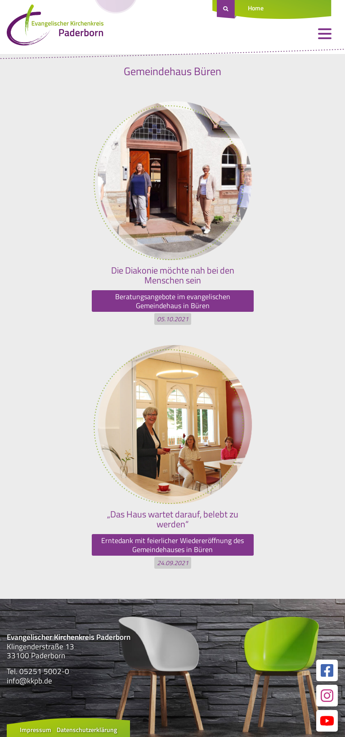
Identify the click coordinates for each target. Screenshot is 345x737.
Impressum (35, 729)
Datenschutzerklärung (87, 729)
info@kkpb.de (29, 681)
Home (256, 8)
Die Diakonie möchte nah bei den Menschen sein (172, 275)
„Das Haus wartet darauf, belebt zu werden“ (172, 519)
